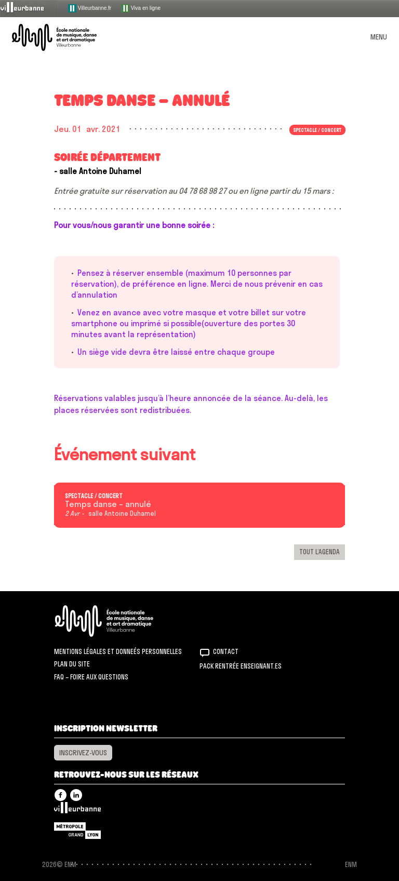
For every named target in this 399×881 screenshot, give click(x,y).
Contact (225, 651)
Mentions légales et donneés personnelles (118, 651)
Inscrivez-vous (83, 752)
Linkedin (76, 795)
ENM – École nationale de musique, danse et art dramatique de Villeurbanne (66, 37)
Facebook (60, 795)
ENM (117, 621)
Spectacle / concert (317, 130)
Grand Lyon (77, 830)
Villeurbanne (77, 810)
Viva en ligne (141, 8)
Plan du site (72, 664)
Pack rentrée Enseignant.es (241, 666)
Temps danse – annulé (108, 504)
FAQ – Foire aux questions (91, 677)
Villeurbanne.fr (89, 8)
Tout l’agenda (319, 552)
